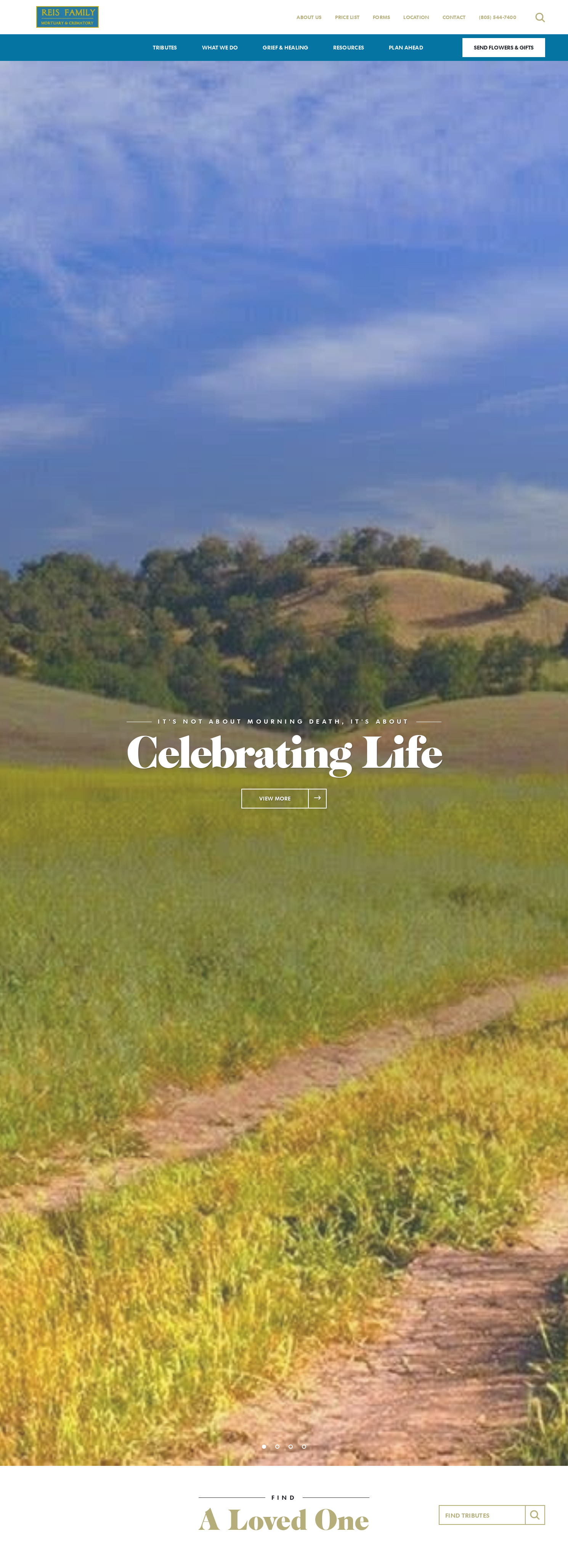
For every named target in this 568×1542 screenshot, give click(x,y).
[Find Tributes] (482, 1515)
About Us (309, 17)
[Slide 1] (264, 1447)
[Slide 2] (277, 1447)
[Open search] (540, 17)
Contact (454, 17)
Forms (381, 17)
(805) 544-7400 (497, 17)
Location (416, 17)
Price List (347, 17)
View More (275, 798)
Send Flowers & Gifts (504, 47)
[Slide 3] (291, 1447)
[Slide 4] (304, 1447)
